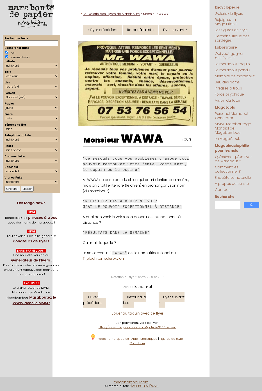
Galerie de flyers (229, 13)
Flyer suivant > (175, 29)
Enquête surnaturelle (233, 177)
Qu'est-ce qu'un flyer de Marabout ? (233, 159)
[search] (227, 205)
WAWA (142, 139)
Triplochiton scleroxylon (103, 258)
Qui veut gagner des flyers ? (229, 55)
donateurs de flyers (31, 241)
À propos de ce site (232, 183)
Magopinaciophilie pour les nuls (232, 148)
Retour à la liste (140, 29)
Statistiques (148, 339)
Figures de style (171, 339)
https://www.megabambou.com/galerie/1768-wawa (137, 327)
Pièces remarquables (109, 339)
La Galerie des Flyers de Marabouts (111, 14)
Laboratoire (226, 47)
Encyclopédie (227, 7)
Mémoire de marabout (235, 76)
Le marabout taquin (232, 64)
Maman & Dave (145, 385)
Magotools (225, 107)
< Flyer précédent (103, 29)
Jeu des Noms (227, 82)
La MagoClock (227, 138)
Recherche (225, 196)
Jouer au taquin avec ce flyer (137, 313)
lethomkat (143, 286)
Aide (134, 339)
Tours (186, 139)
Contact (222, 189)
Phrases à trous (228, 88)
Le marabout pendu (232, 70)
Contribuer (137, 343)
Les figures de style (231, 30)
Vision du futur (227, 100)
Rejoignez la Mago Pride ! (226, 22)
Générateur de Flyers (30, 260)
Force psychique (229, 94)
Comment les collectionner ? (228, 169)
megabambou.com (131, 382)
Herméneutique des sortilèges (232, 38)
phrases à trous (42, 217)
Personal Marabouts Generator (232, 116)
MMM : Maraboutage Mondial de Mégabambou (233, 128)
